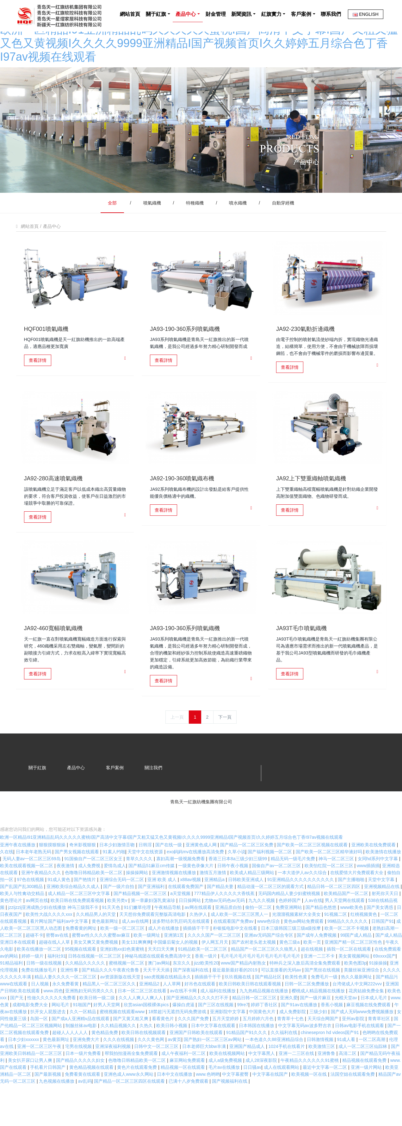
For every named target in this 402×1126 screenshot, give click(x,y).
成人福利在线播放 (218, 1016)
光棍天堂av (346, 1023)
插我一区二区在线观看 (349, 974)
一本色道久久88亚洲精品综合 (274, 1065)
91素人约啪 (113, 877)
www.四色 (53, 1016)
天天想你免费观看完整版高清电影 (153, 939)
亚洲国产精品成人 (247, 1071)
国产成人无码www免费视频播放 (363, 1037)
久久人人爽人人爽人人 (141, 1023)
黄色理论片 (11, 925)
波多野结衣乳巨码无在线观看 (181, 946)
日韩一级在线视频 (44, 988)
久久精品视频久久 (119, 1051)
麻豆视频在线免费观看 (369, 1030)
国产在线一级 (169, 870)
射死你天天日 (385, 919)
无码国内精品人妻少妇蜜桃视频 (289, 919)
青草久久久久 (140, 884)
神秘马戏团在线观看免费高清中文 (158, 981)
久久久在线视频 (119, 1065)
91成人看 (346, 1065)
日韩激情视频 (321, 1065)
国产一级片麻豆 (316, 1023)
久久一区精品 (83, 1037)
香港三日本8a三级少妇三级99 (238, 884)
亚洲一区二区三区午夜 (40, 1071)
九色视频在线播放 (57, 1106)
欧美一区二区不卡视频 (347, 953)
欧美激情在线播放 (383, 877)
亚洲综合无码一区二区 (122, 905)
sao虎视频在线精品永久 (168, 1002)
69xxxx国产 (384, 981)
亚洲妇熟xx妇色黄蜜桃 (122, 974)
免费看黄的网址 (81, 953)
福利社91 (56, 981)
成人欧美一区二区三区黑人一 (240, 939)
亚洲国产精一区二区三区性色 (354, 967)
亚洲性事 (69, 995)
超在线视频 (312, 974)
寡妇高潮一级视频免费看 (181, 884)
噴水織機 (238, 187)
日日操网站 (190, 925)
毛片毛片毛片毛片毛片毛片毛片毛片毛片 (260, 981)
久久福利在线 (285, 1058)
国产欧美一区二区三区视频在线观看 (313, 870)
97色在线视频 (31, 905)
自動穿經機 (283, 187)
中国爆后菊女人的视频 (176, 967)
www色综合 (269, 946)
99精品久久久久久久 (348, 946)
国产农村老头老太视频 (254, 967)
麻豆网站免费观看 (188, 1085)
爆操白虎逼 (184, 1030)
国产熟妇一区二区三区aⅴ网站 (213, 1065)
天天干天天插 (157, 995)
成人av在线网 (136, 946)
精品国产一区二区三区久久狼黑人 (265, 974)
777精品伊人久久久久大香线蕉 (225, 919)
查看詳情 (37, 344)
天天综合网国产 (323, 1044)
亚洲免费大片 (87, 1065)
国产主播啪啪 (352, 905)
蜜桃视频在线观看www (123, 1037)
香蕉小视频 (332, 1030)
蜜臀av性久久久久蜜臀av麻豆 (101, 960)
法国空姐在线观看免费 (353, 1099)
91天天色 (111, 932)
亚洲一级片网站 (367, 1092)
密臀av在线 (58, 960)
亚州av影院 (354, 1044)
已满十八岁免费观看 (189, 1106)
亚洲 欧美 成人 (162, 905)
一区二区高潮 (373, 1065)
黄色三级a (290, 967)
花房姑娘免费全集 (367, 1016)
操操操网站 (137, 898)
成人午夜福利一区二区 (184, 1078)
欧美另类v (117, 925)
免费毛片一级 (325, 1002)
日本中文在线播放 (175, 1099)
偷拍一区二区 (259, 932)
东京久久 (182, 988)
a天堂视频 (181, 919)
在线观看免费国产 (186, 912)
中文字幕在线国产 (270, 1099)
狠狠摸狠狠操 (53, 870)
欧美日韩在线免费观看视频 (78, 925)
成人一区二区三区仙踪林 (363, 1071)
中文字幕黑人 (262, 1078)
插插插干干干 (197, 953)
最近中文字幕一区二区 (325, 1092)
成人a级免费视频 (225, 1085)
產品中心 (52, 210)
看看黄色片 (163, 1044)
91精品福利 (12, 988)
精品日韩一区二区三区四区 (334, 912)
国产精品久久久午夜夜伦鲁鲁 (111, 995)
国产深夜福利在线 (191, 995)
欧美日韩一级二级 (97, 1023)
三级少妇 (318, 1037)
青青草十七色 (291, 1044)
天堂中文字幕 (382, 905)
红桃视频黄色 (364, 939)
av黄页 (175, 1065)
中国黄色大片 (263, 1037)
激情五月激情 (213, 898)
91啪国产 (82, 1030)
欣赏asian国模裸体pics (147, 1030)
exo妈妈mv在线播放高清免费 (196, 877)
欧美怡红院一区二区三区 (330, 891)
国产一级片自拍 (119, 912)
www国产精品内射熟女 (244, 988)
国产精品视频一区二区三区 (141, 919)
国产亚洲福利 (152, 912)
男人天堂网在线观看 (345, 925)
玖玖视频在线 (238, 1002)
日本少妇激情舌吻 (117, 870)
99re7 (242, 1030)
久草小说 (236, 877)
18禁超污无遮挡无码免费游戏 (177, 1037)
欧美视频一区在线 (309, 1099)
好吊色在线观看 (200, 1009)
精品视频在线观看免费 (365, 1085)
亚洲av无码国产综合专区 (269, 960)
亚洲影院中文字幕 (228, 1037)
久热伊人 (198, 939)
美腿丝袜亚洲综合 (362, 995)
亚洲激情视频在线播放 (174, 898)
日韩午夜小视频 (233, 891)
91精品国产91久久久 (247, 1058)
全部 (112, 187)
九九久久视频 (262, 925)
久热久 (146, 1051)
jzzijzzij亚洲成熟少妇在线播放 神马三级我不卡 (53, 932)
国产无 (17, 1023)
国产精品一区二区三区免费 (247, 870)
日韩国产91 (382, 946)
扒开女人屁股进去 (48, 1037)
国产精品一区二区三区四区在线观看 (130, 1106)
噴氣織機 (152, 187)
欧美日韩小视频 (172, 1051)
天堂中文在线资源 (145, 877)
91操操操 (378, 988)
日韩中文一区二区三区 (157, 1071)
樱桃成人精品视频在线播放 (319, 1016)
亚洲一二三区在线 (297, 1078)
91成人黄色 (59, 905)
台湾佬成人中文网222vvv (357, 1009)
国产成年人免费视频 (317, 960)
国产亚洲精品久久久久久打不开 (198, 1023)
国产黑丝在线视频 (323, 995)
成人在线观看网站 (282, 1092)
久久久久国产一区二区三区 (215, 960)
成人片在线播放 (164, 953)
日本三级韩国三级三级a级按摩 (291, 953)
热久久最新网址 (357, 1002)
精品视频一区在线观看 (183, 1092)
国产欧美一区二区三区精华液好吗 (329, 877)
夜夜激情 (66, 891)
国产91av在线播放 (299, 1030)
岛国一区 (39, 1044)
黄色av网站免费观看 (304, 946)
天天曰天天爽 (162, 974)
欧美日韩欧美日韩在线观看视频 (250, 1009)
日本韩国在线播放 (257, 1051)
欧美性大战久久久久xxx (49, 939)
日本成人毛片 (374, 1023)
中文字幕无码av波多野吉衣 (305, 1051)
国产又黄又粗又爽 (131, 1044)
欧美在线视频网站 (227, 1078)
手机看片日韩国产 (48, 1092)
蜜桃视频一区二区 (127, 988)
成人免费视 (90, 891)
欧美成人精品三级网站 (252, 898)
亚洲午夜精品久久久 (41, 898)
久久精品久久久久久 (85, 988)
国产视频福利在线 (230, 1106)
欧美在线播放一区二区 (39, 974)
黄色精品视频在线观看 (92, 1092)
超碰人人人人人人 (70, 1058)
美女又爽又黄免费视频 (96, 967)
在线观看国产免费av (234, 946)
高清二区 (348, 1078)
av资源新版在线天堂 (121, 1002)
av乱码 (85, 1106)
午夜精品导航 (168, 932)
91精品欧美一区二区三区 (203, 974)
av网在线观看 (199, 932)
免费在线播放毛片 (39, 995)
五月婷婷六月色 (259, 1044)
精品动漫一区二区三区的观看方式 (271, 912)
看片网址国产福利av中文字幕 (59, 946)
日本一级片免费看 (83, 1078)
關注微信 (155, 764)
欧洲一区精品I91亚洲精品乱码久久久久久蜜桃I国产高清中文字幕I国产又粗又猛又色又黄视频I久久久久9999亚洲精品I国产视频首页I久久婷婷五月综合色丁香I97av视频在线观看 (171, 862)
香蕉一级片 (206, 981)
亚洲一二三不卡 (320, 981)
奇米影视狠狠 (83, 870)
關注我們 (153, 751)
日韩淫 (146, 870)
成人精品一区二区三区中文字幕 (79, 919)
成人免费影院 (293, 1037)
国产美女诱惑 (380, 932)
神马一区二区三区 (337, 884)
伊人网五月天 (215, 967)
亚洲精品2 (150, 1009)
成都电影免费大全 (30, 1030)
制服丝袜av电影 (81, 1051)
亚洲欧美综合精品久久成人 (73, 912)
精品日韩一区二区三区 (255, 1023)
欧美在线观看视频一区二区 (27, 891)
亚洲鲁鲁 (327, 1078)
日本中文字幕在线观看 (214, 1051)
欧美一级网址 (147, 960)
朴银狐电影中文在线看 (235, 953)
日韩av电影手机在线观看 (360, 1051)
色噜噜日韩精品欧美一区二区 (94, 898)
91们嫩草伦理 (138, 932)
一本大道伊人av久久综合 (303, 898)
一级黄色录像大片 (196, 891)
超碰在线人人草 (55, 967)
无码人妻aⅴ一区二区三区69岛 (32, 884)
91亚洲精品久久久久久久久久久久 (301, 905)
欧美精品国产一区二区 (346, 919)
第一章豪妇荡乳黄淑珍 (153, 925)
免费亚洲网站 (289, 932)
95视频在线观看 (81, 974)
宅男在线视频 (79, 1071)
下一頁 (225, 701)
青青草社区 (379, 1044)
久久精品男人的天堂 (96, 939)
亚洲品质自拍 (229, 932)
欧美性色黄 (296, 1002)
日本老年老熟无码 (34, 877)
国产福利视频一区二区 (270, 877)
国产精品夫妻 (221, 912)
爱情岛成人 (115, 891)
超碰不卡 (34, 960)
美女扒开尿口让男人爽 (30, 1085)
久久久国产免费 (194, 1044)
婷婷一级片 (33, 981)
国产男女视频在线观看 (77, 877)
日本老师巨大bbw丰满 (204, 1071)
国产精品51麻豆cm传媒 (152, 891)
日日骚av (252, 1092)
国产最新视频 (48, 1099)
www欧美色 (352, 932)
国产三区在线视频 (216, 1030)
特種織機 (195, 187)
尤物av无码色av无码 (225, 925)
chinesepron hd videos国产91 (330, 1058)
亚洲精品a (215, 905)
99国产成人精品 (356, 960)
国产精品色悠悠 (322, 932)
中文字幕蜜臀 (236, 1099)
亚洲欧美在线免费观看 (374, 870)
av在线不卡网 (184, 1016)
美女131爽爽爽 (136, 967)
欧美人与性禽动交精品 (23, 919)
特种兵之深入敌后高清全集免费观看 (305, 988)
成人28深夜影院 (261, 1085)
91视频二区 (336, 939)
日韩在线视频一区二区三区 (95, 981)
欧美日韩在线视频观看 (144, 1058)
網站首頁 (106, 47)
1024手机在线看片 (287, 1071)
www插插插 (368, 891)
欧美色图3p (355, 988)
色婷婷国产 (290, 925)
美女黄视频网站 (354, 981)
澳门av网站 (159, 988)
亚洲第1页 (174, 960)
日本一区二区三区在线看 (143, 1016)
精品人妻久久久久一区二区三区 (66, 1002)
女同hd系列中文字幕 (378, 884)
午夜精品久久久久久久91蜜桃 (310, 1085)
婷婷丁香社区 (265, 1030)
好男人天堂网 (107, 1030)
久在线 (6, 877)
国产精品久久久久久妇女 (81, 1085)
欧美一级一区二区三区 (123, 953)
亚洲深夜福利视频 (113, 1071)
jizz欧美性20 (206, 988)
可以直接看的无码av (281, 995)
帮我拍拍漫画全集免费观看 (132, 1078)
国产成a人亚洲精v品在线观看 (81, 1044)
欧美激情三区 (322, 1071)
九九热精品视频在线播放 (264, 1016)
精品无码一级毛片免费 (293, 884)
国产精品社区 (269, 1002)
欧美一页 (312, 967)
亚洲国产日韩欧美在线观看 (197, 1058)
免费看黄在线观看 (83, 1099)
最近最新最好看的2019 (235, 995)
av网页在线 (37, 925)
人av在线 (313, 925)
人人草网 (172, 1009)
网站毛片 (61, 1030)
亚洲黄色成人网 (202, 870)
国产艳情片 (85, 905)
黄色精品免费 (105, 1058)
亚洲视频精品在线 (382, 912)
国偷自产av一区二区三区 (277, 891)
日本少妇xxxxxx (24, 1065)
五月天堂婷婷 (226, 1044)
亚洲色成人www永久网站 (129, 1099)
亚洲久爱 (289, 1023)
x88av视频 (191, 905)
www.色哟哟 (208, 1099)
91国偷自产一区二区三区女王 (93, 884)
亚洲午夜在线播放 (18, 870)
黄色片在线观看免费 (137, 1092)
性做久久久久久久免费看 (52, 1023)
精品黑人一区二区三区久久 (110, 1009)
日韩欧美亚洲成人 (246, 905)
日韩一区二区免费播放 (307, 1009)
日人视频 (40, 1009)
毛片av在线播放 (224, 1092)
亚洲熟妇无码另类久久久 (90, 1016)
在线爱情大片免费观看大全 (357, 898)
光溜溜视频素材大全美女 (297, 939)
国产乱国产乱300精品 (22, 912)
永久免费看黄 (66, 1009)
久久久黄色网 (151, 1065)
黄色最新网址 (106, 946)
